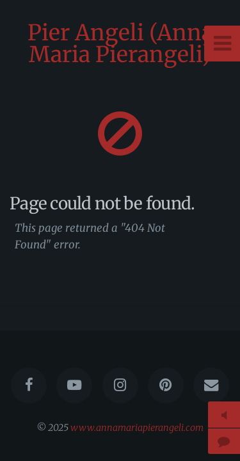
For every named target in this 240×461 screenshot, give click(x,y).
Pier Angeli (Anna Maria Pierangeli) (120, 43)
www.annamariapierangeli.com (137, 427)
